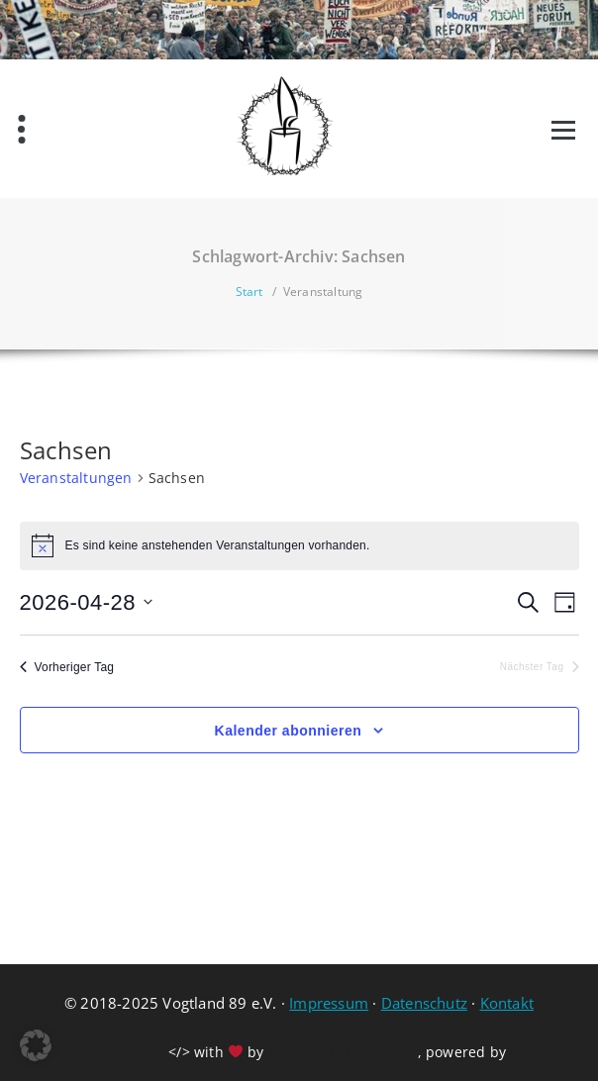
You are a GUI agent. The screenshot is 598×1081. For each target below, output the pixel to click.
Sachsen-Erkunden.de (343, 1051)
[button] (35, 1045)
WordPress (546, 1051)
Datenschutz (424, 1003)
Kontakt (507, 1003)
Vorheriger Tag (67, 667)
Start (249, 291)
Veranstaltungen (76, 477)
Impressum (328, 1003)
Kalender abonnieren (288, 730)
